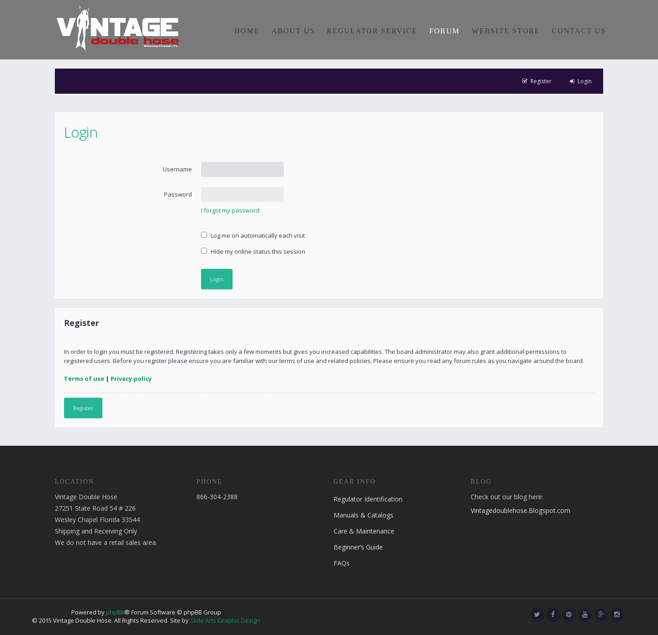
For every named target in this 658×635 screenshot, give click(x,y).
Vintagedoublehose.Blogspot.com (520, 510)
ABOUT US (293, 31)
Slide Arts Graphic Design (225, 620)
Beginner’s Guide (358, 547)
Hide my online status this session (253, 251)
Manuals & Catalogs (363, 515)
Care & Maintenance (364, 531)
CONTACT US (579, 31)
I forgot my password (230, 210)
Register (83, 408)
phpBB (115, 612)
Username (177, 169)
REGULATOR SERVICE (372, 31)
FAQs (342, 563)
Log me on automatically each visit (253, 235)
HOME (247, 31)
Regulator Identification (368, 499)
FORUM (444, 31)
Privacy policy (131, 378)
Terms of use (84, 378)
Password (178, 194)
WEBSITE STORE (506, 31)
